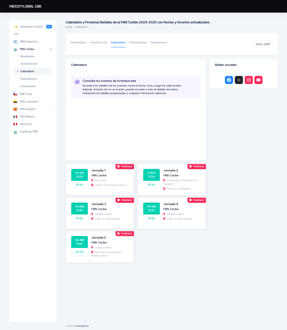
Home (69, 27)
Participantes (138, 42)
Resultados (78, 42)
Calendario (118, 42)
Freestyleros (82, 325)
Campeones (158, 42)
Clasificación (98, 42)
